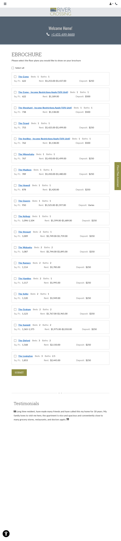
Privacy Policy (85, 512)
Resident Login (20, 512)
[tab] (16, 429)
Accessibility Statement (59, 515)
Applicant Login (38, 512)
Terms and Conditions (62, 512)
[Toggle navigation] (5, 4)
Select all (19, 67)
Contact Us (101, 512)
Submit (19, 372)
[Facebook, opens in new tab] (60, 494)
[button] (111, 4)
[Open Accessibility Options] (6, 534)
